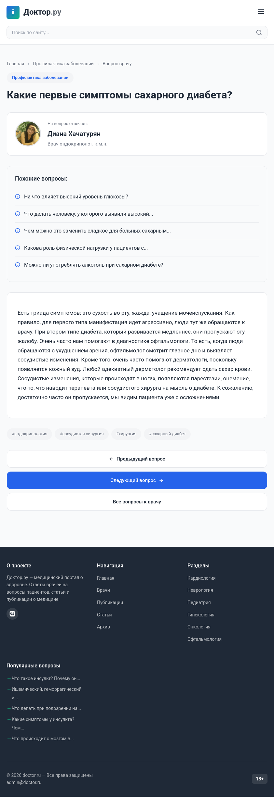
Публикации (110, 603)
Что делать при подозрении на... (46, 709)
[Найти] (259, 33)
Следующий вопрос (136, 481)
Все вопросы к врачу (137, 502)
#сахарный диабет (167, 434)
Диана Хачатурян (74, 134)
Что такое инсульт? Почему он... (46, 678)
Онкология (199, 627)
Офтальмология (204, 639)
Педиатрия (199, 603)
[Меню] (260, 12)
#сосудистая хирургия (81, 434)
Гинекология (200, 615)
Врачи (103, 590)
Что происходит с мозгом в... (43, 739)
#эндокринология (29, 434)
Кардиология (201, 578)
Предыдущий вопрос (137, 459)
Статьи (104, 615)
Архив (103, 627)
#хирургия (126, 434)
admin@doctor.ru (24, 783)
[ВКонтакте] (12, 614)
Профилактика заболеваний (63, 64)
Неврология (200, 590)
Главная (15, 64)
